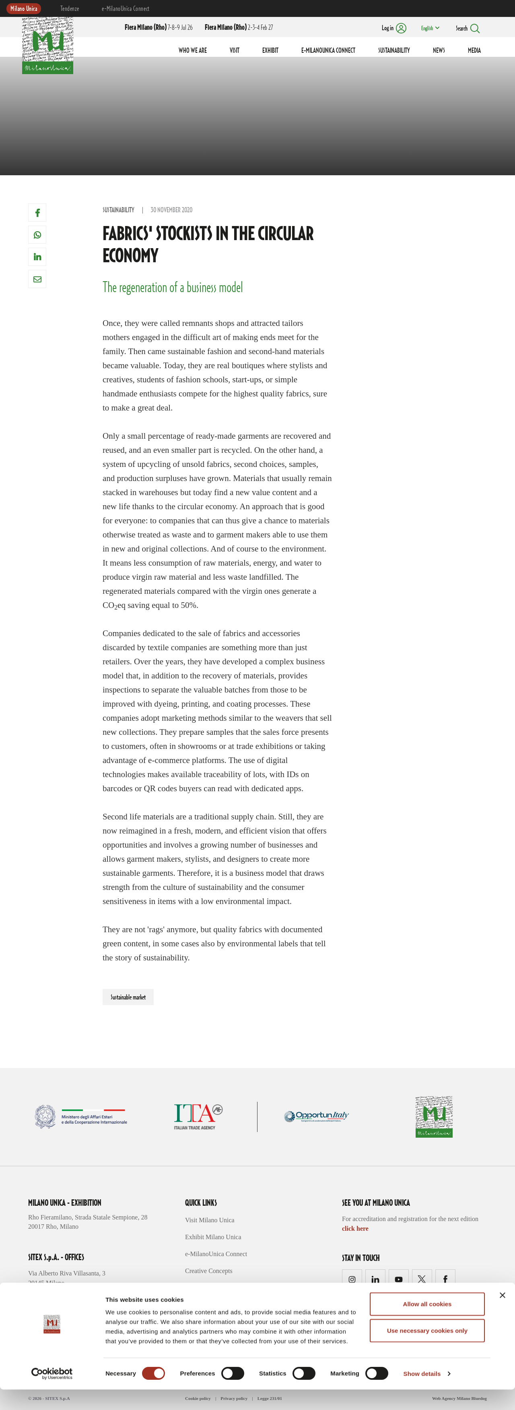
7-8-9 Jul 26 (159, 28)
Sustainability (118, 210)
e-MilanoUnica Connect (125, 9)
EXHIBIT (270, 51)
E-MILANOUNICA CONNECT (328, 51)
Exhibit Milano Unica (213, 1237)
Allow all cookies (427, 1324)
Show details (422, 1394)
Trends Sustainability (212, 1287)
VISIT (234, 51)
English (426, 28)
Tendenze (69, 9)
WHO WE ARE (193, 51)
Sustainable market (128, 997)
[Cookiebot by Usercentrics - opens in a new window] (52, 1394)
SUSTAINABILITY (394, 51)
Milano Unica (23, 9)
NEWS (439, 51)
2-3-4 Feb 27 (239, 28)
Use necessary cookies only (427, 1351)
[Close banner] (502, 1316)
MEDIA (474, 51)
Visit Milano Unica (210, 1220)
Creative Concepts (209, 1270)
